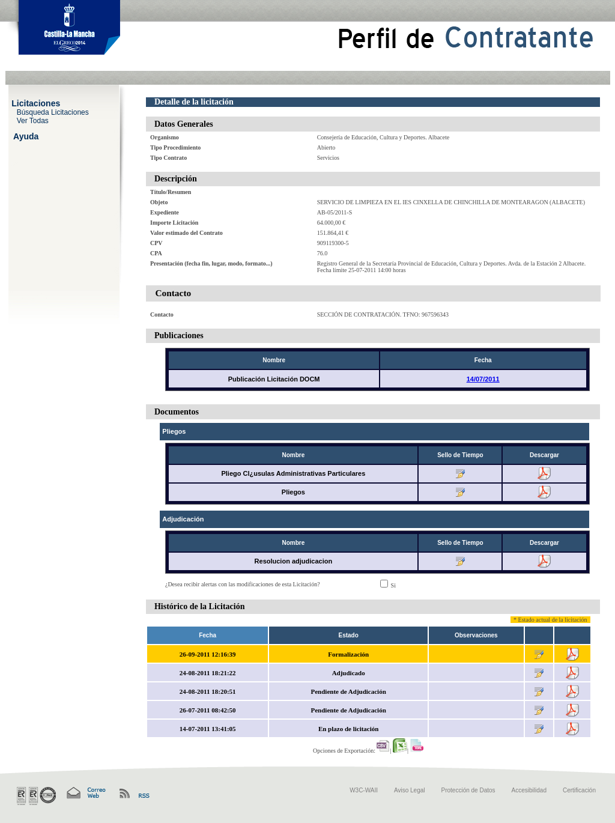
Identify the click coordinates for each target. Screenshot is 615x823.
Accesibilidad (529, 790)
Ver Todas (33, 120)
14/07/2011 (483, 379)
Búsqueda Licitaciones (53, 112)
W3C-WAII (364, 790)
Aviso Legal (409, 790)
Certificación (579, 790)
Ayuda (25, 136)
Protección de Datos (468, 790)
